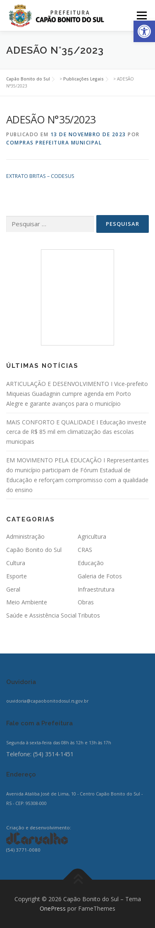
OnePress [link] (53, 908)
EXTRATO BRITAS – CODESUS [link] (40, 176)
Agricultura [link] (92, 536)
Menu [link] (141, 15)
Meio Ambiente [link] (26, 602)
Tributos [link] (89, 615)
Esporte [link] (16, 576)
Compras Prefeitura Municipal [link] (54, 142)
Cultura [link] (15, 563)
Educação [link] (91, 563)
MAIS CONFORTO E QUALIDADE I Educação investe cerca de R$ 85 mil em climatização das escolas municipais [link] (76, 432)
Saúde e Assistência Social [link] (41, 615)
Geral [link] (13, 589)
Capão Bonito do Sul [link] (34, 550)
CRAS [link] (85, 550)
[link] (144, 31)
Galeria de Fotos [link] (100, 576)
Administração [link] (25, 536)
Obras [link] (86, 602)
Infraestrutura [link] (96, 589)
